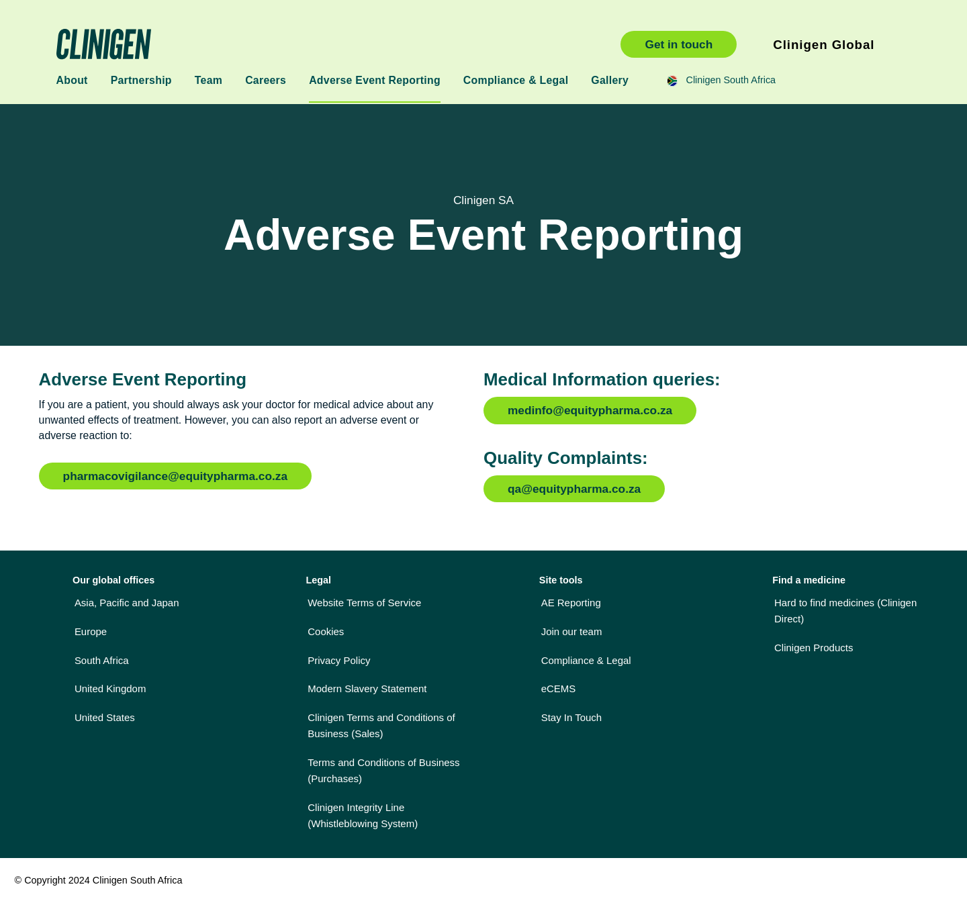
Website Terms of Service (364, 602)
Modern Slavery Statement (367, 688)
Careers (265, 80)
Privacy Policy (339, 660)
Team (208, 80)
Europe (91, 631)
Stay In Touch (571, 717)
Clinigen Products (813, 647)
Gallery (610, 80)
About (72, 80)
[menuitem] (159, 602)
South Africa (102, 660)
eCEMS (558, 688)
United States (105, 717)
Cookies (326, 631)
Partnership (141, 80)
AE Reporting (571, 602)
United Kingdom (110, 688)
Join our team (571, 631)
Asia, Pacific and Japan (127, 602)
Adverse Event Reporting (375, 80)
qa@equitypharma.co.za (574, 488)
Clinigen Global (823, 45)
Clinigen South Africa (325, 44)
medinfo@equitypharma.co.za (590, 410)
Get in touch (678, 44)
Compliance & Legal (515, 80)
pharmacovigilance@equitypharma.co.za (175, 476)
